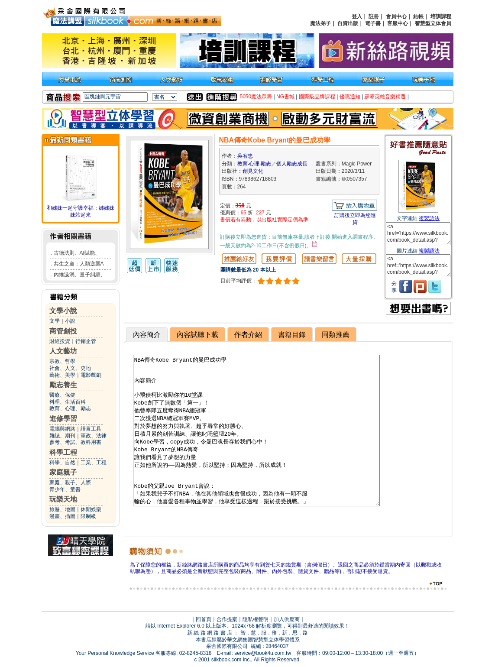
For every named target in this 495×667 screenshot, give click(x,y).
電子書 (373, 23)
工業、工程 (94, 463)
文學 (54, 321)
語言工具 (91, 429)
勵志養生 (63, 385)
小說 (70, 321)
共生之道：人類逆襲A (79, 264)
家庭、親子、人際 (70, 482)
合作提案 (227, 619)
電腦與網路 (62, 429)
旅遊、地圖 (62, 509)
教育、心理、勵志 (70, 408)
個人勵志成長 (291, 164)
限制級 (88, 516)
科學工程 (63, 452)
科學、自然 (62, 463)
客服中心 (397, 23)
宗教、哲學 (62, 361)
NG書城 (285, 97)
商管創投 (63, 331)
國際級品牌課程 (317, 97)
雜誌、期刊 (62, 436)
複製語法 (429, 218)
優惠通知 (350, 97)
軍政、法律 (94, 436)
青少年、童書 (65, 489)
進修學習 (63, 418)
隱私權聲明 (256, 619)
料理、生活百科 (67, 402)
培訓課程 (440, 16)
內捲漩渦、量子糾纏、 (80, 275)
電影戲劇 (91, 375)
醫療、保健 (62, 395)
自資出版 (347, 23)
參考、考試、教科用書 (75, 442)
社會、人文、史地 (70, 368)
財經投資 (59, 341)
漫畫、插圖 (62, 516)
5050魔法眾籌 (256, 97)
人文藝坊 (63, 351)
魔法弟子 (320, 23)
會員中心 (396, 16)
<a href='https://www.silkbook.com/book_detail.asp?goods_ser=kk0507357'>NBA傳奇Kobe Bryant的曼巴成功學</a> (418, 233)
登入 (357, 16)
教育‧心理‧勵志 (254, 164)
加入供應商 (287, 619)
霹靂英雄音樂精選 (385, 97)
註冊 (374, 16)
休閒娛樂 (91, 509)
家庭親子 (63, 472)
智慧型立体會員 (433, 23)
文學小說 (63, 310)
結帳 (418, 16)
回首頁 (203, 619)
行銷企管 (85, 341)
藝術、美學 (62, 375)
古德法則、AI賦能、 (77, 253)
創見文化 (253, 171)
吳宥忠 (245, 156)
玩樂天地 (63, 499)
